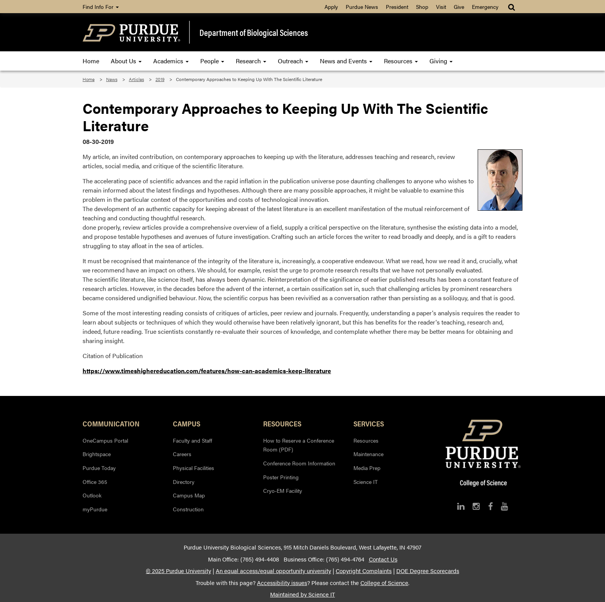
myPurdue (95, 509)
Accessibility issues (282, 582)
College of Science (384, 582)
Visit (441, 6)
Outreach (293, 60)
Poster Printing (281, 477)
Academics (171, 60)
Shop (422, 6)
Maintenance (368, 454)
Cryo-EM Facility (282, 490)
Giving (441, 60)
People (212, 60)
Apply (331, 6)
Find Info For (101, 6)
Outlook (92, 495)
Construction (188, 509)
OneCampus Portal (105, 440)
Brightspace (97, 454)
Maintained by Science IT (302, 594)
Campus (186, 423)
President (397, 6)
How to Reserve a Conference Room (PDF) (298, 444)
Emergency (485, 6)
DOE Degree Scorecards (427, 570)
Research (251, 60)
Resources (401, 60)
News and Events (346, 60)
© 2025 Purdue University (178, 570)
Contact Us (383, 559)
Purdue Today (99, 468)
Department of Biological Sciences (253, 32)
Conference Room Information (299, 463)
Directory (183, 481)
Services (368, 423)
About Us (126, 60)
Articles (136, 79)
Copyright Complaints (364, 570)
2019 (159, 79)
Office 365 (95, 481)
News (111, 79)
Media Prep (366, 468)
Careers (182, 454)
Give (459, 6)
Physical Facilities (193, 468)
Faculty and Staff (192, 440)
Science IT (365, 481)
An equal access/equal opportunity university (273, 570)
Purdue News (362, 6)
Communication (111, 423)
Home (91, 60)
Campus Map (189, 495)
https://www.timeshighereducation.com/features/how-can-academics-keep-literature (207, 370)
